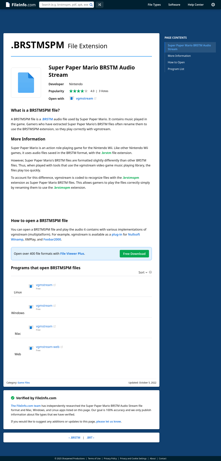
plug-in (117, 234)
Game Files (24, 382)
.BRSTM (47, 119)
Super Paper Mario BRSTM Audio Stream (189, 47)
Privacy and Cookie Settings (133, 458)
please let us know (108, 421)
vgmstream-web (47, 347)
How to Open (176, 62)
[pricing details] (150, 272)
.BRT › (90, 437)
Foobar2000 (52, 239)
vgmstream (81, 98)
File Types (154, 5)
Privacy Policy (110, 458)
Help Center (196, 5)
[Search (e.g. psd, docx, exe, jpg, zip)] (66, 5)
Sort (142, 272)
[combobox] (66, 5)
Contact (162, 458)
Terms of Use (94, 458)
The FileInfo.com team (26, 406)
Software (174, 5)
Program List (176, 69)
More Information (179, 56)
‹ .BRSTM (74, 437)
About (153, 458)
